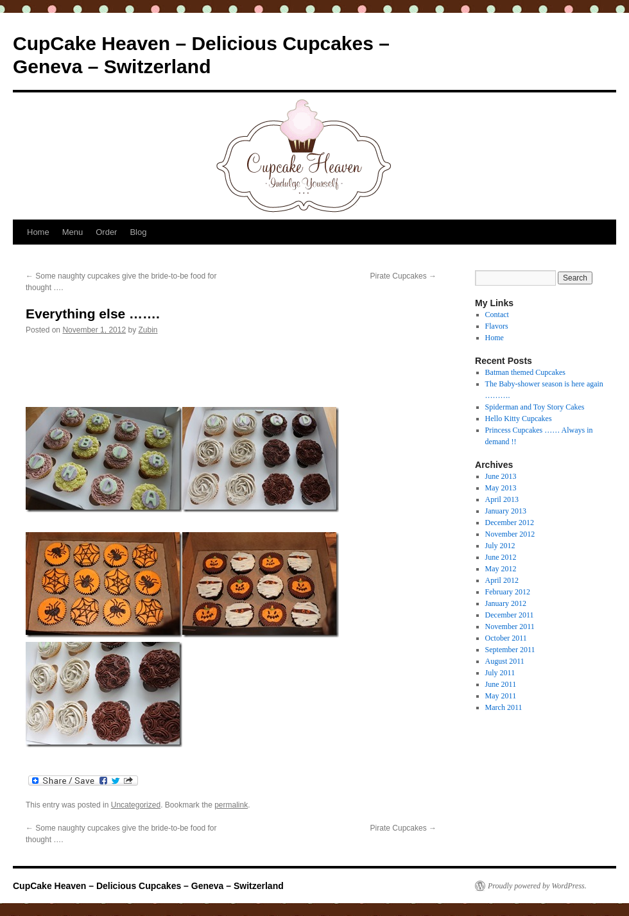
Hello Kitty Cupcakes (518, 418)
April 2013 (502, 499)
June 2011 (501, 684)
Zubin (148, 329)
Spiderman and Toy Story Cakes (535, 406)
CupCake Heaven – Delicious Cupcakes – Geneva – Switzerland (148, 886)
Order (106, 232)
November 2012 (510, 534)
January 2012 (505, 603)
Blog (138, 232)
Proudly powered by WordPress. (537, 885)
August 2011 (504, 661)
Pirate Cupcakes (403, 276)
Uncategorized (135, 804)
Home (38, 232)
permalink (231, 804)
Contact (497, 314)
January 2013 (505, 510)
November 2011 (510, 626)
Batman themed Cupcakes (525, 372)
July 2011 (500, 672)
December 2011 (509, 614)
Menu (72, 232)
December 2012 (509, 522)
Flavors (496, 326)
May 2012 (501, 568)
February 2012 (507, 591)
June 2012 (501, 557)
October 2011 (506, 638)
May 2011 (501, 695)
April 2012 (502, 580)
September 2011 (510, 649)
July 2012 (500, 545)
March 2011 (503, 707)
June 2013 (501, 476)
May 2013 (501, 487)
